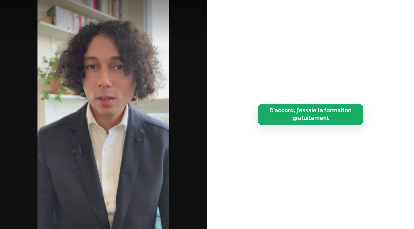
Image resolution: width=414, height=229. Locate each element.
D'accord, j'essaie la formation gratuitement (310, 114)
